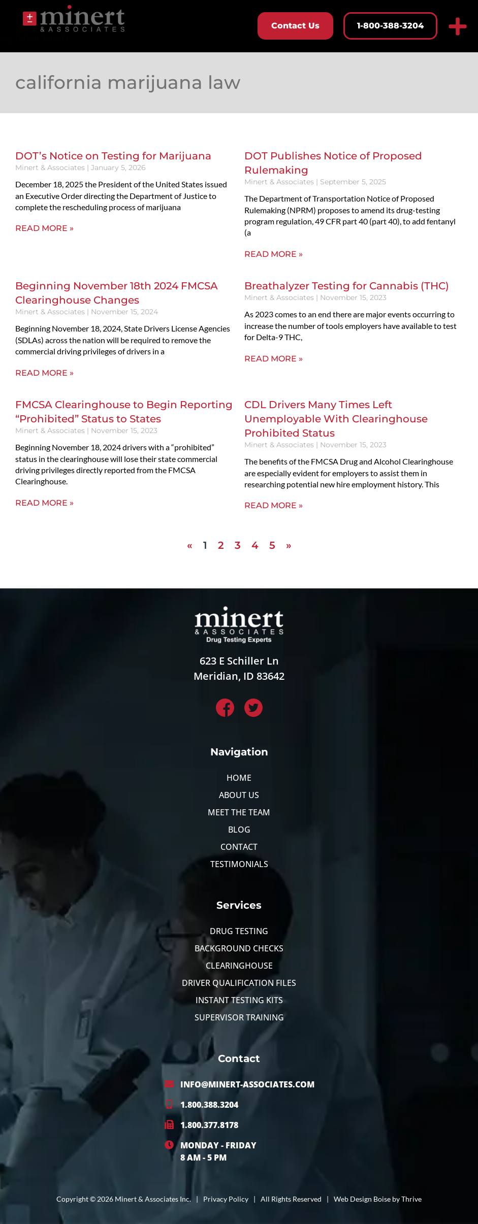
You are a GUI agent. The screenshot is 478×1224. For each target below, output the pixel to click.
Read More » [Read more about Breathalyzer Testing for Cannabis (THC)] (273, 358)
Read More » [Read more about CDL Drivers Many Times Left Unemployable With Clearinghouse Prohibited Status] (273, 505)
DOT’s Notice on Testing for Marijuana (113, 156)
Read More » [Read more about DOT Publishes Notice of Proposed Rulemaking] (273, 254)
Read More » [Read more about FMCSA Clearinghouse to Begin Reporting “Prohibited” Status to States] (44, 503)
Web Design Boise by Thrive (378, 1199)
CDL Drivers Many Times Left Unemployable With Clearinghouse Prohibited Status (336, 419)
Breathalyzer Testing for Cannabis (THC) (346, 286)
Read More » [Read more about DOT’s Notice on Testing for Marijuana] (44, 228)
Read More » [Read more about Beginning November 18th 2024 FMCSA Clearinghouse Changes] (44, 373)
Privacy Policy (225, 1199)
